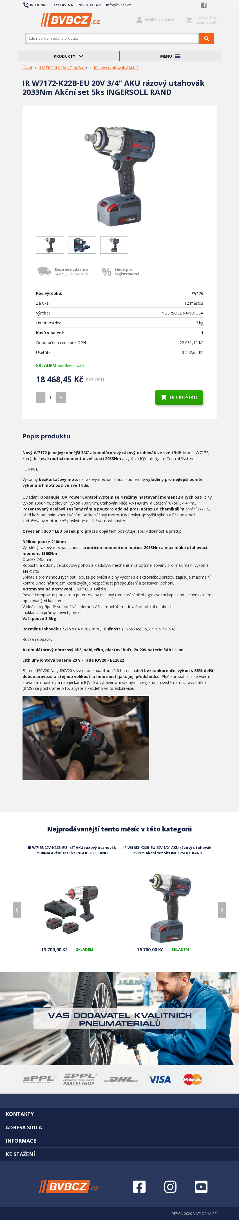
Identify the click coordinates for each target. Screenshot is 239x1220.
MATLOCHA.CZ (205, 1213)
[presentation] (17, 910)
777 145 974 (62, 4)
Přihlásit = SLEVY (160, 19)
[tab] (119, 1114)
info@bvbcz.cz (118, 4)
